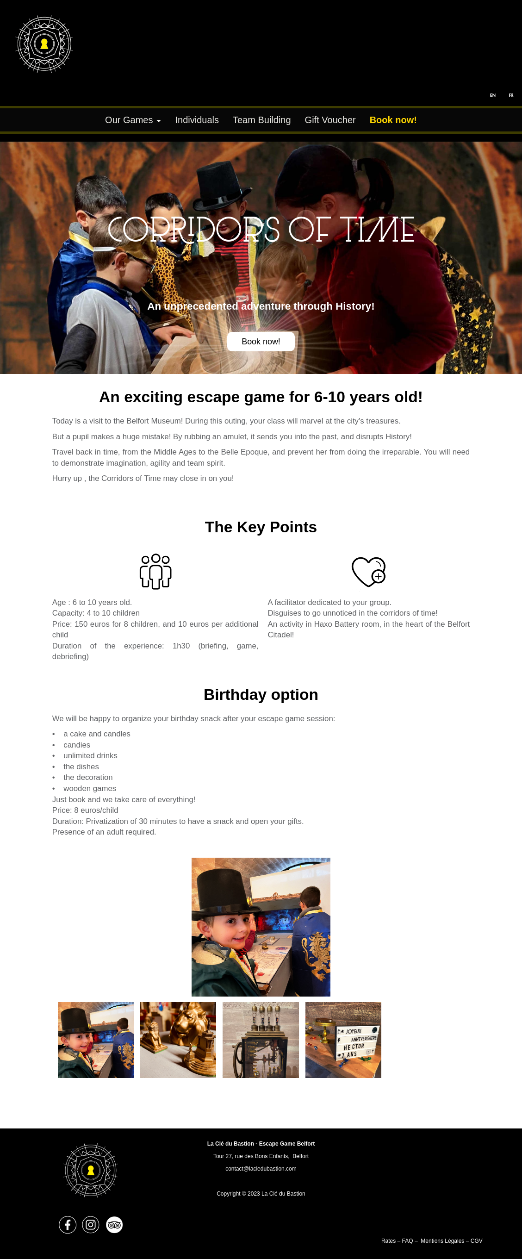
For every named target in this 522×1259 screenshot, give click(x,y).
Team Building (262, 120)
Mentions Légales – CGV (451, 1241)
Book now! (261, 341)
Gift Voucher (330, 120)
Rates (389, 1241)
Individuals (197, 120)
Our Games (129, 120)
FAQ (407, 1241)
